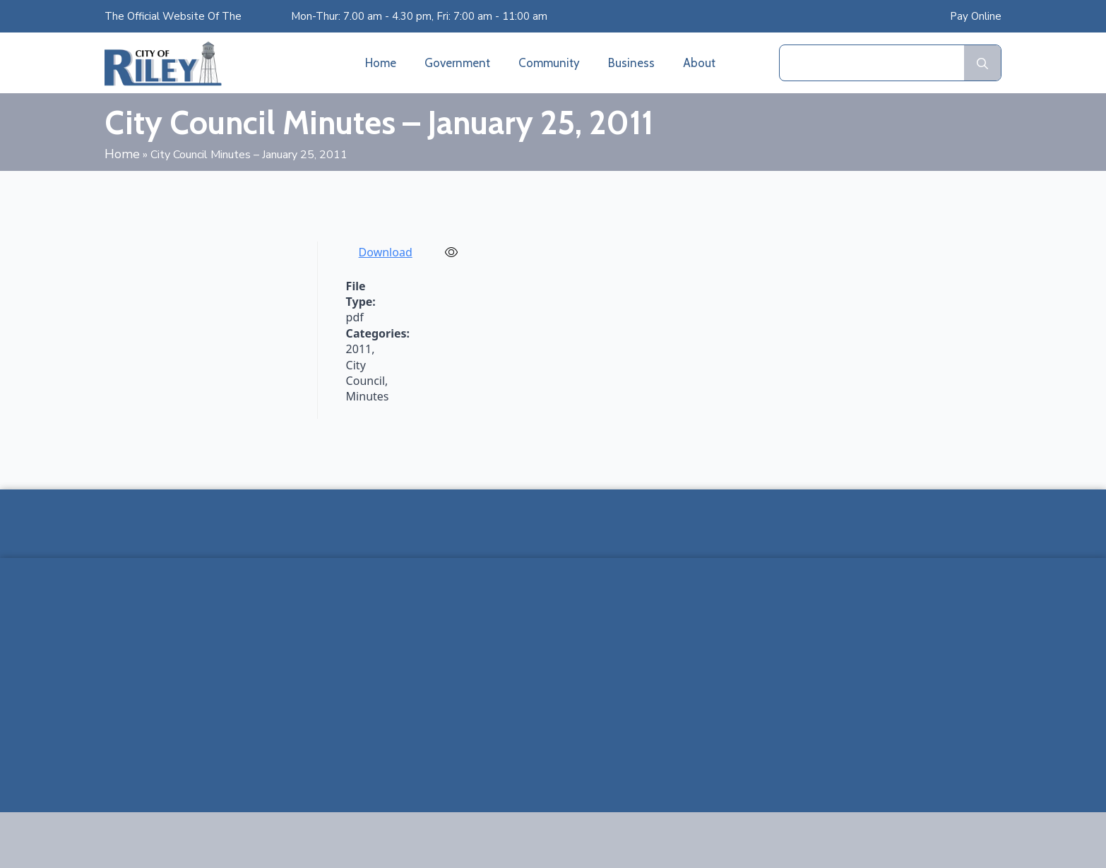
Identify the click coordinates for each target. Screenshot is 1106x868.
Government (457, 63)
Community (549, 63)
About (699, 63)
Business (631, 63)
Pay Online (975, 16)
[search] (982, 63)
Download (385, 252)
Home (380, 63)
